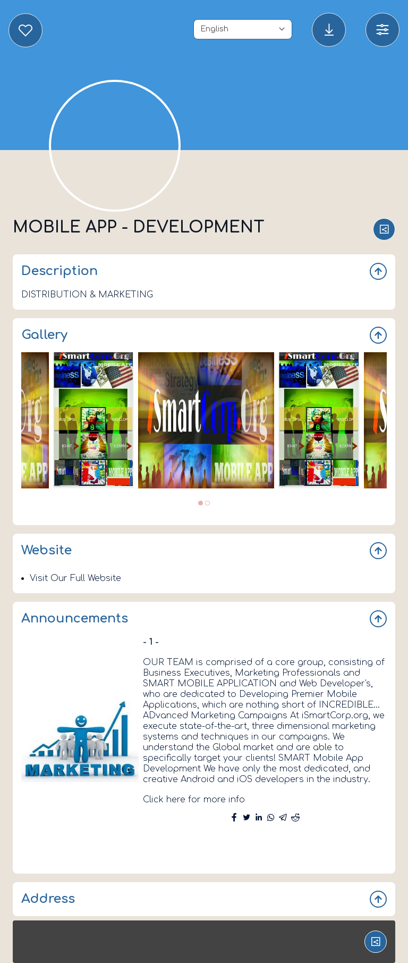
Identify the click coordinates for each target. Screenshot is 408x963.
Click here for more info (194, 799)
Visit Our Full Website (75, 578)
